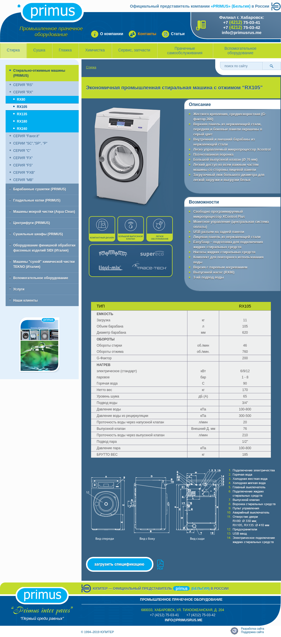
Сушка (39, 50)
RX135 (22, 114)
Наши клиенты (25, 300)
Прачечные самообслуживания (185, 50)
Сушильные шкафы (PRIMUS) (38, 234)
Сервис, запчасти (134, 50)
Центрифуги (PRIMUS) (31, 223)
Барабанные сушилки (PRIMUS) (39, 189)
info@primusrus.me (241, 32)
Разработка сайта (252, 628)
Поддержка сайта (252, 632)
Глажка (65, 50)
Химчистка (95, 50)
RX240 (22, 129)
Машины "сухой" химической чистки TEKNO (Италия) (44, 264)
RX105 (22, 107)
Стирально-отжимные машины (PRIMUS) (39, 73)
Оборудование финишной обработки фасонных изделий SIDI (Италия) (44, 247)
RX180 (22, 121)
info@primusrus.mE (183, 620)
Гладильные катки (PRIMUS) (36, 200)
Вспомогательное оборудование (241, 50)
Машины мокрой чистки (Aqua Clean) (44, 212)
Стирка (13, 50)
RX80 (21, 99)
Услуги (18, 289)
